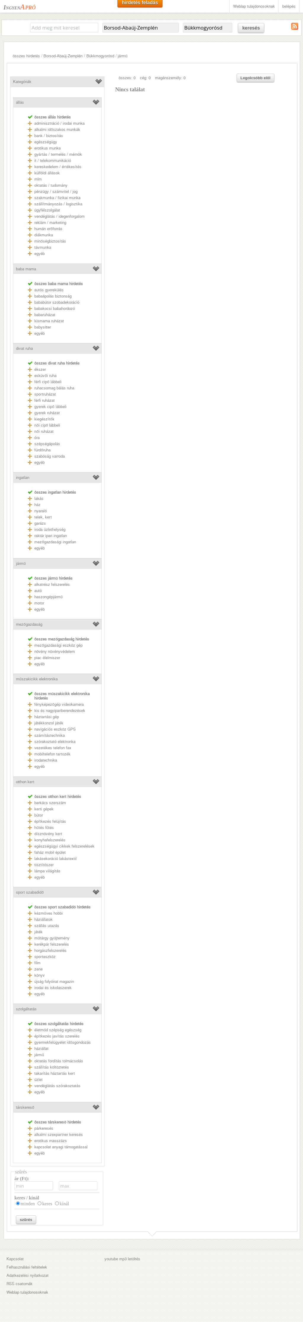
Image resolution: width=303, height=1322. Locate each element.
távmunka (42, 247)
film (37, 963)
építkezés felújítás (50, 821)
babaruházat (44, 315)
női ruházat (43, 431)
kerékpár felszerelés (51, 944)
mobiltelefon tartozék (52, 754)
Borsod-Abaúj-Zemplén (63, 56)
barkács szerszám (50, 803)
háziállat (41, 1048)
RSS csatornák (20, 1284)
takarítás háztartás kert (54, 1073)
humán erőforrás (48, 229)
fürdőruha (42, 450)
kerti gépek (44, 809)
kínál (64, 1203)
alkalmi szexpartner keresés (58, 1134)
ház (37, 505)
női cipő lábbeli (47, 425)
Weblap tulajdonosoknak (254, 6)
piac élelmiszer (47, 658)
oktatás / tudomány (50, 185)
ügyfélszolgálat (47, 210)
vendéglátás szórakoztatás (57, 1086)
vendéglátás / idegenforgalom (59, 216)
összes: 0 (127, 78)
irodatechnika (45, 760)
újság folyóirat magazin (54, 981)
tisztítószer (44, 865)
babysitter (42, 327)
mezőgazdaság (29, 624)
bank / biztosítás (48, 136)
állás (20, 102)
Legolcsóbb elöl (255, 78)
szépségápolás (47, 444)
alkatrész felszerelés (52, 584)
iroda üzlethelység (49, 529)
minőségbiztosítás (50, 241)
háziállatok (43, 919)
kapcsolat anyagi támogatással (61, 1147)
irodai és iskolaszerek (53, 988)
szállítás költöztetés (51, 1067)
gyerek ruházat (47, 413)
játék (38, 932)
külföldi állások (47, 173)
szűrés (26, 1219)
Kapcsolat (15, 1259)
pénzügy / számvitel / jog (56, 191)
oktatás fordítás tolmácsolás (58, 1061)
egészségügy (45, 142)
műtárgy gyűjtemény (52, 938)
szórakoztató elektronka (54, 741)
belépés (289, 6)
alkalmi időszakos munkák (57, 129)
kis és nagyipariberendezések (59, 710)
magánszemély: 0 (170, 78)
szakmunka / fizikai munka (57, 198)
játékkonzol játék (48, 723)
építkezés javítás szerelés (57, 1036)
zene (38, 969)
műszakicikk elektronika (36, 679)
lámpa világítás (47, 871)
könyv (39, 975)
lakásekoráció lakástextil (55, 858)
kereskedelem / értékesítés (57, 167)
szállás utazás (46, 925)
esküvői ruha (45, 375)
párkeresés (43, 1128)
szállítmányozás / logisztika (58, 204)
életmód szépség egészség (57, 1030)
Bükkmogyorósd (100, 56)
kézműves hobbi (48, 913)
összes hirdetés (26, 56)
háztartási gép (46, 717)
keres (47, 1203)
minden (28, 1203)
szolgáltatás (26, 1009)
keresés (251, 27)
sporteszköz (45, 956)
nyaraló (40, 511)
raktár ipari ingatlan (50, 536)
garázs (40, 523)
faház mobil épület (50, 852)
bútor (38, 815)
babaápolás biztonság (53, 296)
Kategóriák (22, 81)
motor (39, 603)
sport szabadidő (29, 892)
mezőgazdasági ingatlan (55, 542)
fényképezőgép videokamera (58, 704)
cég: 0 (145, 78)
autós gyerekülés (49, 290)
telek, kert (43, 517)
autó (38, 590)
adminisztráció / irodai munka (59, 123)
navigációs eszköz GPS (55, 729)
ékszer (40, 369)
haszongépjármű (48, 597)
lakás (38, 498)
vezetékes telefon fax (52, 748)
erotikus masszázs (50, 1141)
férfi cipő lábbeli (47, 382)
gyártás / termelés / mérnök (58, 154)
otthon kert (25, 782)
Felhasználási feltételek (27, 1267)
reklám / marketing (50, 222)
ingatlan (22, 477)
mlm (38, 179)
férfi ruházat (44, 400)
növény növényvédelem (54, 651)
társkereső (25, 1107)
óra (37, 437)
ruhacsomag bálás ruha (54, 388)
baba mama (26, 269)
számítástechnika (49, 735)
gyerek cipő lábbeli (50, 406)
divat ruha (24, 348)
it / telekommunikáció (52, 160)
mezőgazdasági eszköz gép (58, 645)
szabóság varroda (49, 456)
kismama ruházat (49, 321)
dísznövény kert (48, 834)
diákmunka (43, 235)
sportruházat (45, 394)
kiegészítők (44, 419)
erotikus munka (47, 148)
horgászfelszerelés (50, 950)
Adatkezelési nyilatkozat (28, 1275)
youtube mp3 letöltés (122, 1259)
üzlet (38, 1079)
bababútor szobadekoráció (56, 302)
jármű (122, 56)
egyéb (39, 253)
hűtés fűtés (44, 827)
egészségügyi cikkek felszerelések (64, 846)
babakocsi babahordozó (54, 308)
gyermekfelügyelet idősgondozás (62, 1042)
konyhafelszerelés (49, 840)
